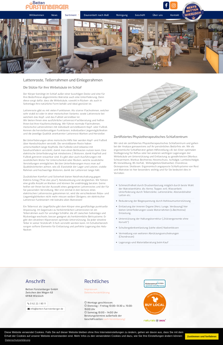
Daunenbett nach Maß (96, 15)
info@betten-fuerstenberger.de (45, 308)
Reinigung (122, 15)
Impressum (90, 289)
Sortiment (71, 15)
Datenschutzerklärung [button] (17, 340)
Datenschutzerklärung (97, 292)
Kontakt (174, 15)
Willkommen (36, 15)
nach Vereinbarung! (114, 319)
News (54, 15)
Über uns (158, 15)
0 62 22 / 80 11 (37, 303)
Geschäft (140, 15)
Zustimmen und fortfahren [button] (201, 336)
